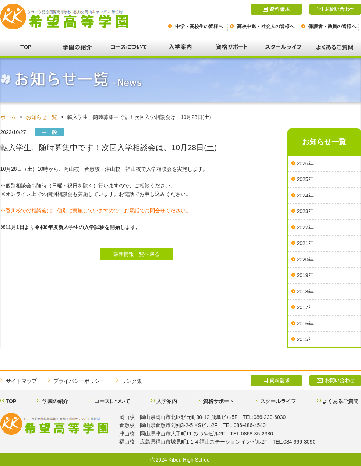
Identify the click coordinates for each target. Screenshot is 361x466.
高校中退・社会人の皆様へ (265, 26)
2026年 (305, 163)
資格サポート (218, 401)
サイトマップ (21, 381)
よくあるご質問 (340, 401)
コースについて (112, 401)
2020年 (305, 259)
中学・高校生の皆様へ (199, 26)
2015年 (305, 339)
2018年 (305, 291)
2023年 (305, 211)
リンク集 (131, 381)
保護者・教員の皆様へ (332, 26)
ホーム (8, 117)
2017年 (305, 307)
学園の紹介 (55, 401)
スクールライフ (278, 401)
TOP (11, 401)
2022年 (305, 227)
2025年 (305, 179)
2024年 (305, 195)
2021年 (305, 243)
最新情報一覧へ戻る (136, 254)
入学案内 (166, 401)
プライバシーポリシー (79, 381)
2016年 (305, 323)
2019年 (305, 275)
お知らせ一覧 (41, 117)
